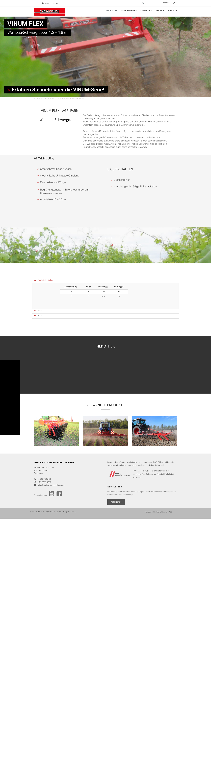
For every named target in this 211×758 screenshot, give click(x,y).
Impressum (148, 487)
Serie (37, 311)
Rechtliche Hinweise (160, 487)
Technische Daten (43, 280)
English (173, 3)
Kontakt (172, 11)
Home (36, 99)
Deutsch (166, 3)
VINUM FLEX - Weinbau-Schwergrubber (73, 99)
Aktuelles (146, 11)
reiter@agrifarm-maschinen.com (50, 460)
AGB (170, 487)
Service (159, 11)
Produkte (111, 11)
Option (38, 316)
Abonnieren (116, 489)
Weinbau (52, 99)
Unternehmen (129, 11)
